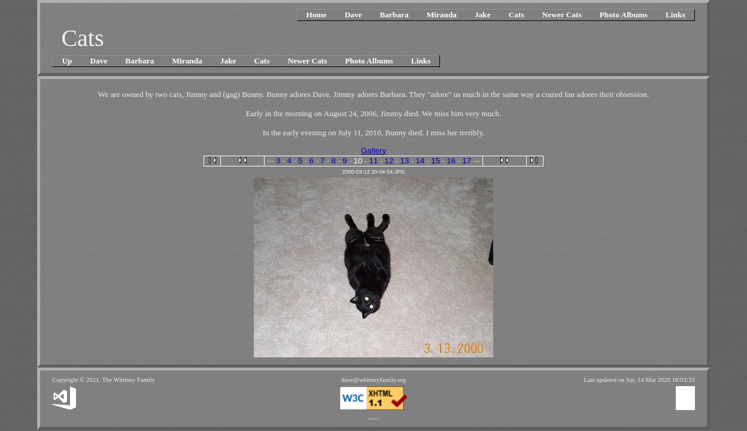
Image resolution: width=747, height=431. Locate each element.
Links (675, 14)
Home (316, 14)
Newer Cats (562, 14)
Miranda (442, 14)
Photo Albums (624, 14)
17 (466, 160)
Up (67, 60)
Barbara (394, 14)
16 (451, 160)
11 (373, 160)
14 (419, 160)
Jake (483, 14)
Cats (516, 14)
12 (389, 160)
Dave (353, 14)
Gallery (373, 150)
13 (404, 160)
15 (435, 160)
